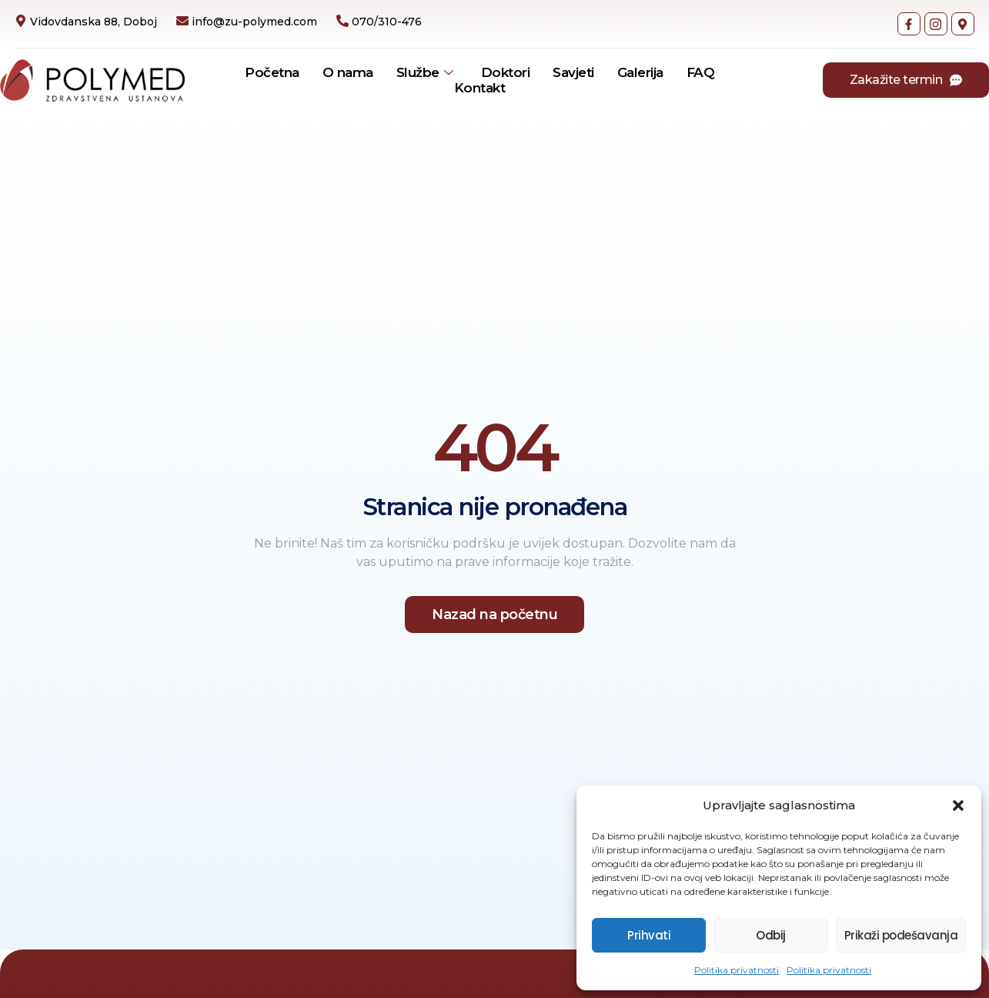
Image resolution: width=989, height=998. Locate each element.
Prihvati (648, 935)
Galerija (640, 72)
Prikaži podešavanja (901, 935)
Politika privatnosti (736, 970)
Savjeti (573, 72)
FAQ (701, 72)
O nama (347, 72)
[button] (958, 805)
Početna (272, 72)
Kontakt (480, 87)
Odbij (771, 935)
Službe (424, 72)
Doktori (505, 72)
